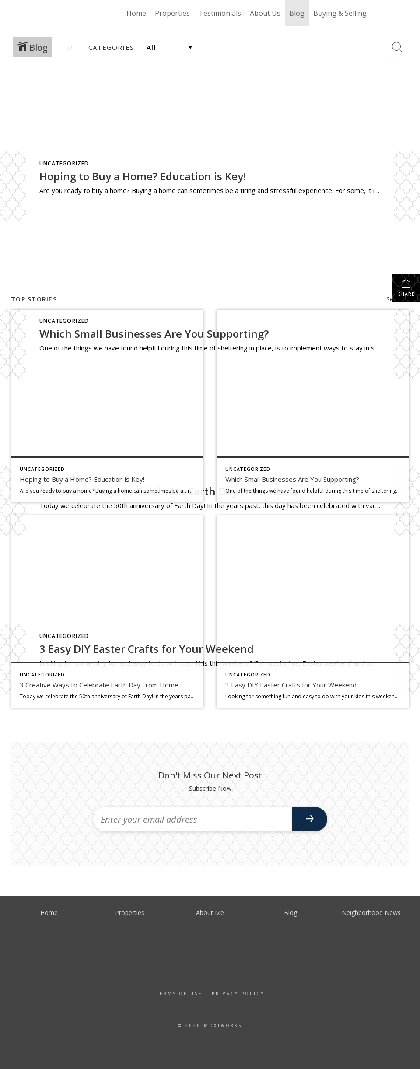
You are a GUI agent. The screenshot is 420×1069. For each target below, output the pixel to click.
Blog (296, 13)
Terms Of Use (179, 993)
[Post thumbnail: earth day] (107, 611)
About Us (265, 13)
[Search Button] (397, 47)
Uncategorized (64, 163)
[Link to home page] (50, 13)
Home (136, 13)
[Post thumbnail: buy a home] (107, 406)
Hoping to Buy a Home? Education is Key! (142, 176)
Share (406, 287)
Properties (172, 13)
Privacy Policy (238, 993)
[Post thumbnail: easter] (313, 611)
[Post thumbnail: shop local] (313, 406)
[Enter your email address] (192, 819)
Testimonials (220, 13)
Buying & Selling (340, 13)
